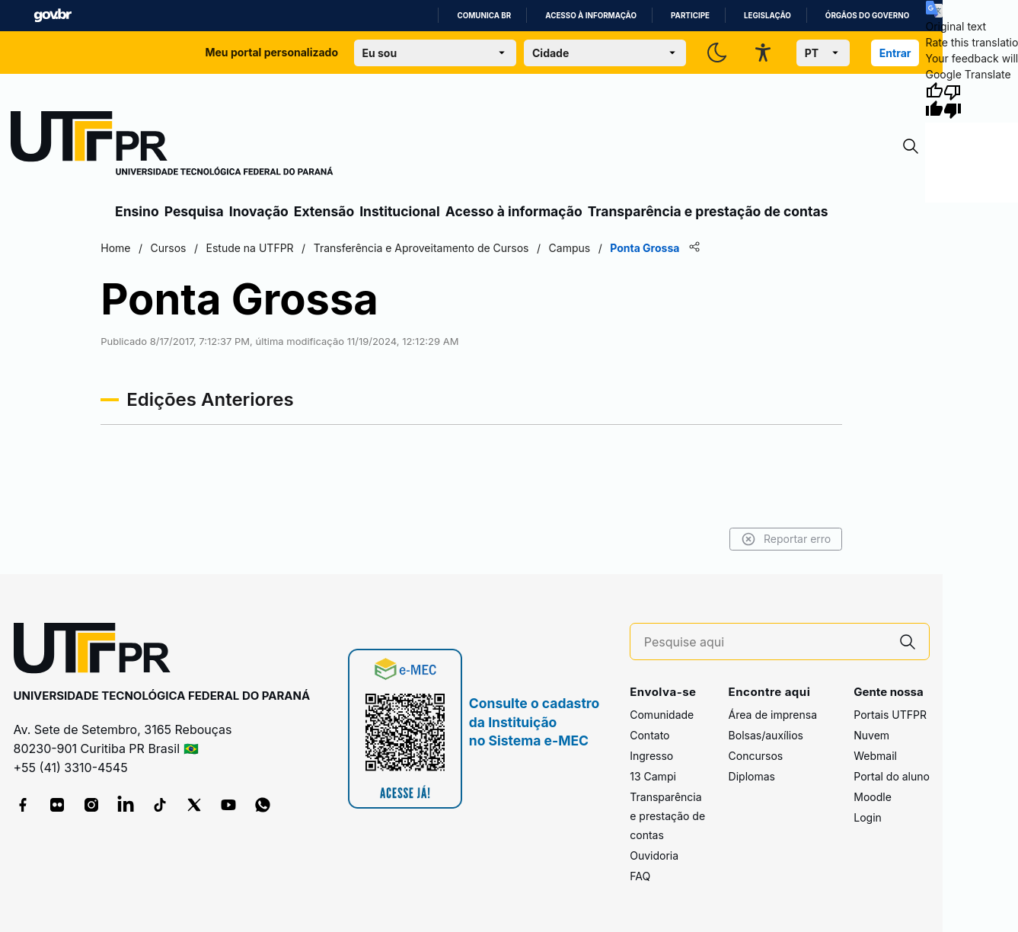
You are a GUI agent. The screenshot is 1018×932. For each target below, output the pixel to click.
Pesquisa (194, 211)
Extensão (324, 211)
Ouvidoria (654, 855)
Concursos (756, 755)
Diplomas (752, 776)
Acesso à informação (591, 15)
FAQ (640, 876)
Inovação (259, 211)
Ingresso (651, 755)
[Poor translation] (952, 100)
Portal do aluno (892, 776)
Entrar (895, 52)
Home (115, 247)
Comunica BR (484, 15)
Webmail (875, 755)
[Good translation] (934, 100)
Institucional (399, 211)
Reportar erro (786, 539)
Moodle (873, 796)
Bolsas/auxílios (766, 735)
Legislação (767, 15)
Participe (690, 15)
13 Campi (653, 776)
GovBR (53, 15)
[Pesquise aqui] (765, 642)
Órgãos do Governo (867, 15)
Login (868, 817)
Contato (649, 735)
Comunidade (662, 714)
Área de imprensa (773, 714)
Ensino (137, 211)
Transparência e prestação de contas (708, 211)
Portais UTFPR (890, 714)
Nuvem (871, 735)
